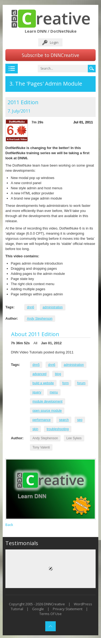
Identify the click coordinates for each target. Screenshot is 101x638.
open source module (47, 411)
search (64, 420)
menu (54, 392)
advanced (40, 374)
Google (38, 608)
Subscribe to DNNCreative (50, 55)
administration (53, 307)
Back (9, 524)
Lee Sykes (74, 438)
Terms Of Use (50, 613)
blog (58, 374)
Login (54, 42)
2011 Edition (23, 102)
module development (47, 401)
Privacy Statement (67, 608)
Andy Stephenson (40, 318)
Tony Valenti (41, 447)
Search (92, 68)
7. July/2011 (19, 111)
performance (42, 420)
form (65, 383)
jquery (37, 392)
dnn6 (30, 307)
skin (35, 429)
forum (81, 383)
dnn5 (36, 365)
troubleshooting (58, 429)
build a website (43, 383)
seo (79, 420)
